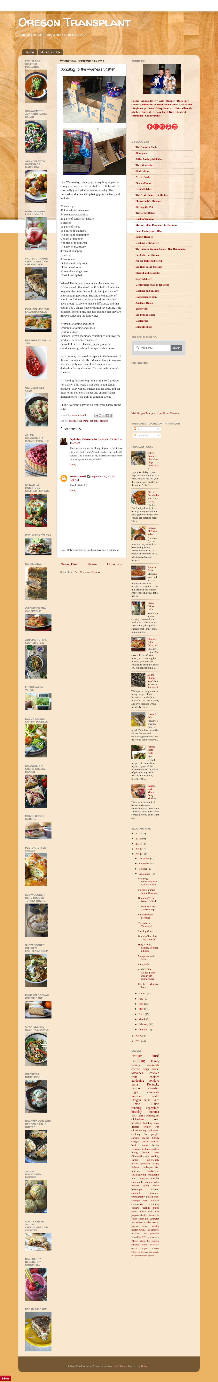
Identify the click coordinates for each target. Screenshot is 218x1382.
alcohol (149, 1182)
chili (150, 1211)
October (143, 868)
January (143, 1029)
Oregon (136, 1100)
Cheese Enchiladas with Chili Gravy (153, 497)
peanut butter (151, 1207)
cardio (134, 1159)
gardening (137, 1080)
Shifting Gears (145, 931)
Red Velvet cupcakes (141, 1222)
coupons (94, 420)
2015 (138, 843)
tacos (134, 1211)
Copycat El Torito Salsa (152, 531)
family (155, 1061)
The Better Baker (145, 212)
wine (156, 1182)
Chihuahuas (137, 1119)
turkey (143, 1211)
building (147, 1123)
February (144, 1024)
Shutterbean (142, 170)
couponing (82, 420)
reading (155, 1156)
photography (138, 1196)
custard (135, 1207)
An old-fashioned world (149, 260)
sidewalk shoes (144, 326)
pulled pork (152, 1196)
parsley (136, 1088)
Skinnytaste (142, 153)
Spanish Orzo (151, 569)
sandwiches (153, 1170)
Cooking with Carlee (147, 242)
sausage (135, 1200)
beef (133, 1145)
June (141, 1003)
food (155, 1055)
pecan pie (143, 1218)
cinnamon (154, 1192)
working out (152, 1115)
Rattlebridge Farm (146, 296)
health (155, 1096)
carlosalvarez (120, 1365)
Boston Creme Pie (140, 1229)
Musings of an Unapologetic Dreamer (156, 224)
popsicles (144, 1178)
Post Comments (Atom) (87, 572)
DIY (144, 1237)
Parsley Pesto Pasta (151, 749)
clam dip (145, 1241)
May (141, 1008)
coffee (146, 1185)
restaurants (153, 1174)
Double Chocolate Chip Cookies (147, 938)
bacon (146, 1152)
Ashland (135, 1167)
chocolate (153, 1092)
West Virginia (151, 1200)
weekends (153, 1065)
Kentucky (153, 1084)
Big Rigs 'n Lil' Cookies (149, 266)
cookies (154, 1077)
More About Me (50, 52)
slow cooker (137, 1182)
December (144, 858)
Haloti (155, 1104)
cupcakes (136, 1148)
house (155, 1069)
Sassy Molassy (144, 278)
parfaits (151, 1255)
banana (135, 1185)
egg (145, 1130)
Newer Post (68, 564)
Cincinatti (136, 1156)
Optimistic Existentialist (83, 439)
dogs (146, 1069)
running (136, 1108)
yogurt (144, 1248)
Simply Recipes (144, 236)
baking (135, 1065)
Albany (134, 1241)
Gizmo (135, 1104)
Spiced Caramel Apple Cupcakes (148, 891)
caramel (135, 1192)
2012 (138, 1035)
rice (145, 1134)
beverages (136, 1189)
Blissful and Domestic (148, 272)
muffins (135, 1170)
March (142, 1019)
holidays (154, 1080)
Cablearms (142, 320)
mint (133, 1178)
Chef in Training (145, 218)
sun (157, 1126)
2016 (138, 838)
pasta (134, 1084)
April (142, 1014)
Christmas (136, 1130)
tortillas (155, 1178)
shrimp (135, 1137)
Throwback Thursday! (145, 924)
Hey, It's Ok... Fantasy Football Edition (148, 947)
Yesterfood (141, 308)
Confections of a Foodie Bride (152, 284)
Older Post (115, 564)
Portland (135, 1233)
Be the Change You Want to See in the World (152, 681)
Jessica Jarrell (78, 476)
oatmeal (145, 1226)
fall (150, 1130)
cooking (138, 1060)
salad (147, 1100)
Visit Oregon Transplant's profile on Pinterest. (155, 413)
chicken (154, 1073)
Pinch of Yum (143, 183)
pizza (156, 1152)
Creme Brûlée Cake (150, 606)
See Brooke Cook (145, 314)
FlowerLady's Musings (148, 200)
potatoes (144, 1145)
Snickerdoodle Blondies (145, 916)
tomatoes (137, 1073)
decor (156, 1185)
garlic (142, 1115)
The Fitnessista (144, 164)
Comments (141, 435)
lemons (146, 1156)
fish (157, 1167)
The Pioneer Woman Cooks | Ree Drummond (161, 248)
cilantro (151, 1215)
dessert (135, 1126)
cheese (135, 1069)
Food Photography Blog (149, 230)
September (145, 873)
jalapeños (154, 1233)
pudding (135, 1244)
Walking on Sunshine (147, 290)
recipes (137, 1055)
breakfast (136, 1123)
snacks (145, 1137)
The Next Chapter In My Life (152, 194)
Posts (138, 428)
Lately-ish (143, 964)
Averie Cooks (143, 177)
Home (30, 52)
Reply (73, 464)
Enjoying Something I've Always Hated (147, 881)
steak (144, 1244)
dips (145, 1233)
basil (134, 1115)
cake (156, 1123)
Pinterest (155, 1229)
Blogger (145, 1365)
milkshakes (154, 1244)
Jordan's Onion (144, 302)
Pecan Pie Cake (152, 715)
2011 (138, 1041)
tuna (157, 1237)
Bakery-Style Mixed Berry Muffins (151, 792)
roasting (155, 1226)
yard (156, 1100)
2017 (138, 833)
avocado (155, 1141)
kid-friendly (153, 1159)
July (141, 998)
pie (153, 1237)
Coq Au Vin (146, 1252)
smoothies (136, 1237)
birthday (136, 1112)
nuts (157, 1211)
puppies (155, 1134)
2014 (138, 848)
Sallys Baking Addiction (149, 159)
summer (154, 1112)
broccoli (155, 1189)
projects (104, 420)
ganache (155, 1241)
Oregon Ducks (139, 1141)
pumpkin (145, 1163)
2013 (138, 853)
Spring (155, 1137)
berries (155, 1145)
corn (149, 1237)
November (144, 863)
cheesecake (137, 1204)
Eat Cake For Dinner (147, 254)
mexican (136, 1096)
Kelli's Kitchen (144, 188)
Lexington (154, 1218)
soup (156, 1119)
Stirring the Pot (144, 207)
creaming (154, 1204)
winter (147, 1126)
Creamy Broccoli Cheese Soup (147, 908)
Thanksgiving (138, 1174)
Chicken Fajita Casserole (152, 642)
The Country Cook (146, 147)
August (143, 993)
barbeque (147, 1167)
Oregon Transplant (74, 22)
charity (72, 420)
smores (134, 1248)
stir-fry (155, 1163)
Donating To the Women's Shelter (148, 900)
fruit (134, 1077)
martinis (143, 1255)
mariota (135, 1163)
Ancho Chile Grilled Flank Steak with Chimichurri (146, 974)
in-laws (146, 1148)
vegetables (152, 1108)
